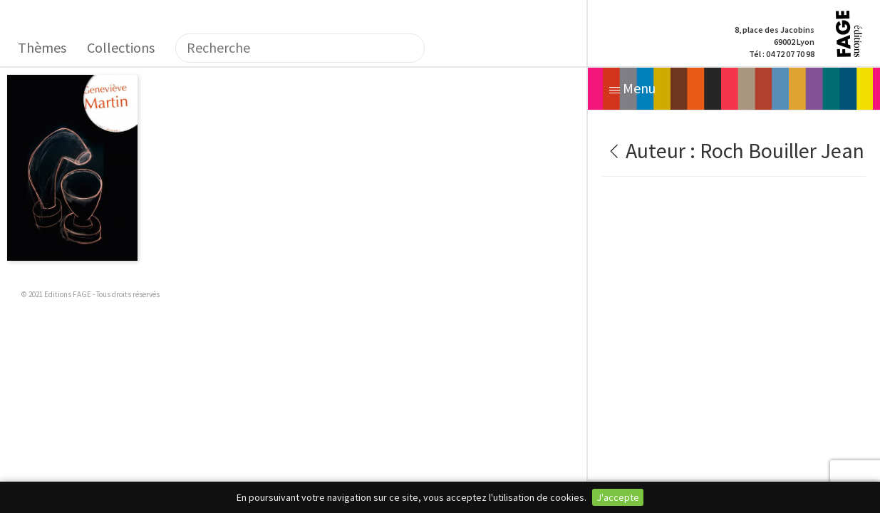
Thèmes (42, 47)
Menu (632, 88)
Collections (121, 47)
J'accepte (617, 497)
